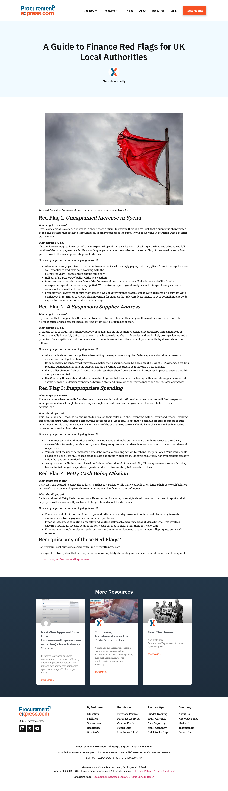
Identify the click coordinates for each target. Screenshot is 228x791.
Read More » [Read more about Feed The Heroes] (154, 654)
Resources (158, 10)
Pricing (129, 10)
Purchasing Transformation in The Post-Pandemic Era (111, 636)
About (142, 10)
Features (111, 10)
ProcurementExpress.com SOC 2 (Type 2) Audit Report (124, 776)
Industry (91, 10)
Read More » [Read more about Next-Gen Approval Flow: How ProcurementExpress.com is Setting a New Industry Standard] (47, 680)
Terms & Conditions (164, 770)
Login (173, 10)
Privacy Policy (143, 770)
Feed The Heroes (161, 632)
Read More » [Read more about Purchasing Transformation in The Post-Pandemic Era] (101, 672)
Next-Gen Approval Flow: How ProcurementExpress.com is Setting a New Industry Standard (61, 640)
